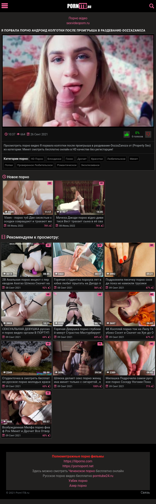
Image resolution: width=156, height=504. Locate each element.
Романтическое (66, 165)
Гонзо (69, 158)
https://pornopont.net (78, 466)
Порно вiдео (78, 18)
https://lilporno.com (78, 461)
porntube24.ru (103, 476)
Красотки (97, 158)
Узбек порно (78, 481)
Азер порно (78, 486)
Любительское (116, 158)
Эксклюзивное (90, 165)
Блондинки (54, 158)
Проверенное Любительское (35, 165)
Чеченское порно (82, 471)
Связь (145, 492)
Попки (9, 165)
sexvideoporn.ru (78, 23)
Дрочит (82, 158)
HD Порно (37, 158)
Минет (134, 158)
